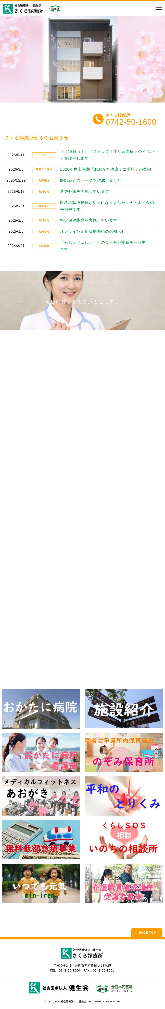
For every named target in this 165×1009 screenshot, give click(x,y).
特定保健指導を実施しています (88, 220)
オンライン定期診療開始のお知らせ (92, 231)
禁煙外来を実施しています (84, 191)
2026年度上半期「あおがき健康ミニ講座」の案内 (105, 169)
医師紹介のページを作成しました (90, 180)
